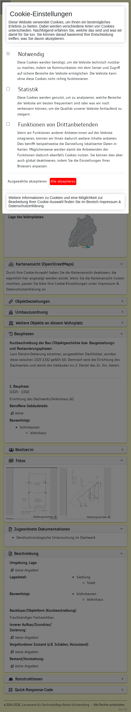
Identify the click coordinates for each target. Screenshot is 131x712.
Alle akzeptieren (63, 181)
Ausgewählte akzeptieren (27, 181)
